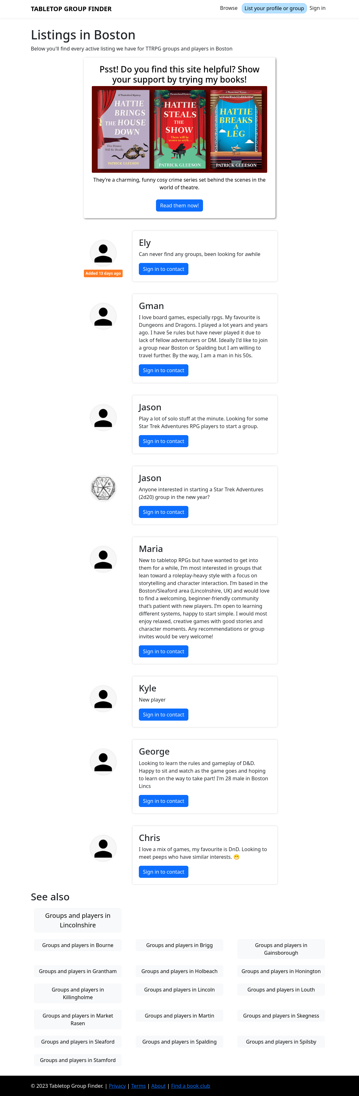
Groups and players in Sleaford (77, 1041)
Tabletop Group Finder (71, 8)
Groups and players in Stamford (78, 1060)
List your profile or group (274, 8)
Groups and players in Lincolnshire (78, 920)
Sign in (317, 7)
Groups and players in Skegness (281, 1015)
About (158, 1085)
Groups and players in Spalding (179, 1041)
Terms (138, 1085)
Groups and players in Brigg (179, 945)
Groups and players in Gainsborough (281, 949)
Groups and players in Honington (281, 971)
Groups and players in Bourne (77, 945)
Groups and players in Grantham (78, 971)
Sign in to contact (163, 269)
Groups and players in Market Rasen (78, 1019)
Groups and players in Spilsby (281, 1041)
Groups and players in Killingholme (78, 993)
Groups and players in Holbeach (179, 971)
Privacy (117, 1085)
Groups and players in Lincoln (179, 989)
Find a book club (190, 1085)
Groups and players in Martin (179, 1015)
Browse (229, 7)
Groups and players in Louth (281, 989)
